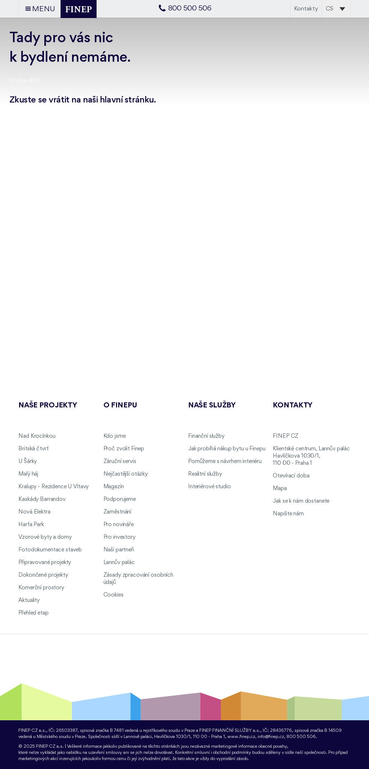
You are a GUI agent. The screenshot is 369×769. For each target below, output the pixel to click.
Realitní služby (205, 474)
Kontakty (306, 9)
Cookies (113, 595)
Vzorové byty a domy (44, 537)
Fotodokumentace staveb (50, 549)
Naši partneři (118, 549)
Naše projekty (47, 405)
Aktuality (29, 600)
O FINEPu (120, 405)
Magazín (113, 486)
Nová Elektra (34, 512)
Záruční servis (119, 461)
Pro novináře (118, 524)
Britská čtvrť (33, 448)
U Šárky (27, 461)
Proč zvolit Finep (124, 448)
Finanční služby (206, 436)
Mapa (279, 488)
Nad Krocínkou (36, 436)
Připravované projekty (44, 562)
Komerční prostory (41, 587)
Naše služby (212, 405)
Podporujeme (119, 499)
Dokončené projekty (43, 575)
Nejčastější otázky (125, 474)
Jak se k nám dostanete (301, 501)
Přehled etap (33, 613)
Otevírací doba (291, 476)
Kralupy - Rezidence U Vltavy (53, 486)
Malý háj (28, 474)
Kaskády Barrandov (42, 499)
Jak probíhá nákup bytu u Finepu (227, 448)
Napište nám (288, 513)
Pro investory (119, 537)
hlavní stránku (127, 100)
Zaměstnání (117, 512)
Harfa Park (31, 524)
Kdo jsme (114, 436)
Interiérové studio (209, 486)
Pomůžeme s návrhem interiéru (225, 461)
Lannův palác (119, 562)
